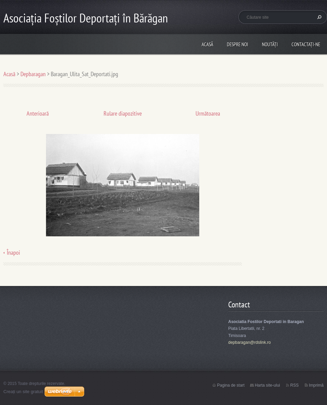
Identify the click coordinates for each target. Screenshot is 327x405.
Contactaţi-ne (306, 44)
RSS (294, 385)
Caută (318, 17)
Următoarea (208, 113)
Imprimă (316, 385)
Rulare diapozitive (123, 113)
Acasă (207, 44)
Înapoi (13, 252)
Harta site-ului (267, 385)
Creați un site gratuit (23, 391)
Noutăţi (270, 44)
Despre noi (237, 44)
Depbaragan (33, 74)
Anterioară (38, 113)
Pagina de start (231, 385)
